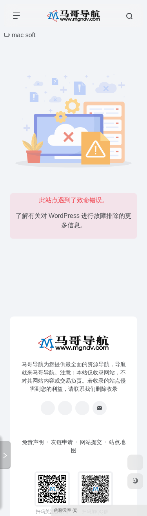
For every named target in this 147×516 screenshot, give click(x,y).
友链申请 (62, 442)
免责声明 (33, 442)
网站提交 (91, 442)
